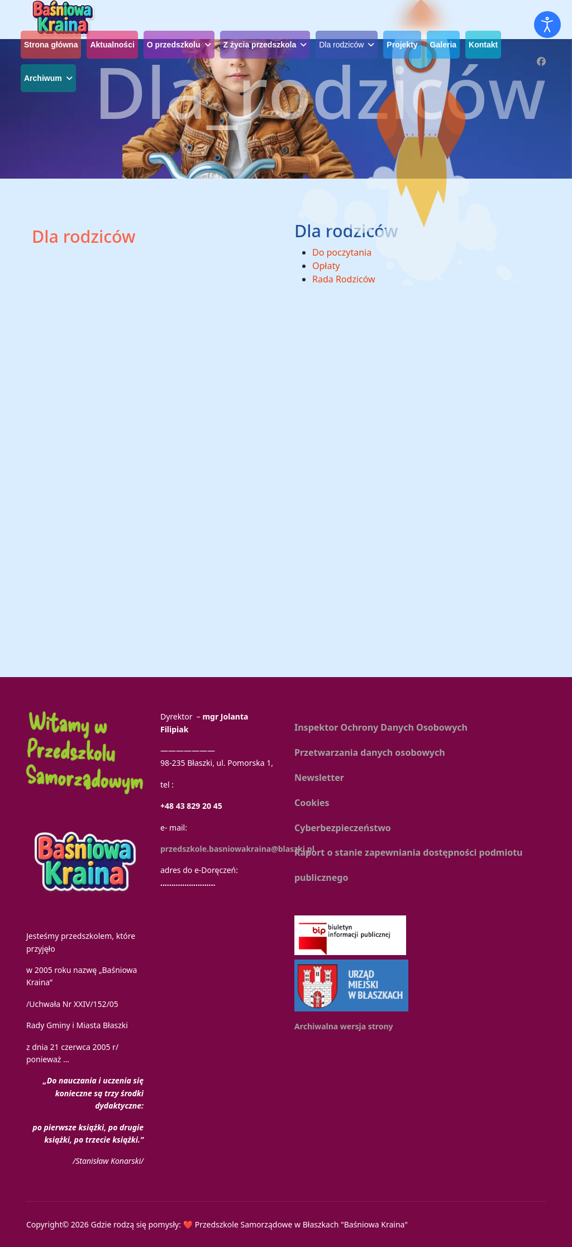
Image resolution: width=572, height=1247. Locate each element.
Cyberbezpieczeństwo (342, 828)
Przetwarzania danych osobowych (369, 752)
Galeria (443, 44)
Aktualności (112, 44)
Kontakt (483, 44)
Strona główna (51, 44)
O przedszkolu (174, 44)
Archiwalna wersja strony (343, 1026)
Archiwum (43, 78)
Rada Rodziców (343, 279)
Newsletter (319, 777)
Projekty (402, 44)
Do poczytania (341, 252)
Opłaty (326, 266)
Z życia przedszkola (260, 44)
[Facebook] (541, 61)
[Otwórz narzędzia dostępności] (547, 24)
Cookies (312, 803)
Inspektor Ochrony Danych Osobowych (381, 727)
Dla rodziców (341, 44)
